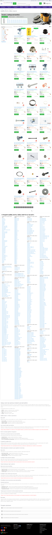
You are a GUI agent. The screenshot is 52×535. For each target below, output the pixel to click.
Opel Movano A (29, 309)
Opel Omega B (29, 312)
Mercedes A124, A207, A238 (44, 277)
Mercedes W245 (42, 320)
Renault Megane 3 (4, 331)
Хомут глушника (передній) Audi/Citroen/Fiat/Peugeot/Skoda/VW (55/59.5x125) (45, 71)
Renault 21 (3, 300)
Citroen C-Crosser (42, 221)
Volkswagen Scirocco (18, 383)
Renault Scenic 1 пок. (5, 335)
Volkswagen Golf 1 (17, 358)
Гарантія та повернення (41, 0)
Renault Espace (4, 310)
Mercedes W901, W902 (43, 323)
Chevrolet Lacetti (29, 219)
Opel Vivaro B (29, 320)
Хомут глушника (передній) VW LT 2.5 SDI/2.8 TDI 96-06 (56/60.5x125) (19, 71)
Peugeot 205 (16, 295)
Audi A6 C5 (3, 243)
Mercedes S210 (42, 296)
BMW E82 (16, 232)
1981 (10, 22)
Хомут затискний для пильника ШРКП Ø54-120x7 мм (44, 107)
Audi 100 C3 (3, 219)
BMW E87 (16, 233)
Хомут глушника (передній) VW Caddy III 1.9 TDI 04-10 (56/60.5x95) (32, 71)
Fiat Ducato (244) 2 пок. (30, 252)
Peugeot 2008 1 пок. (17, 293)
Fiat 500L (28, 244)
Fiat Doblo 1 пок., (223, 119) (31, 249)
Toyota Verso (42, 356)
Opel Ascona (29, 286)
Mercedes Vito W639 (43, 304)
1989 (26, 22)
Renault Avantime (4, 301)
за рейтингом (21, 26)
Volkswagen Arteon (17, 349)
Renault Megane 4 (4, 332)
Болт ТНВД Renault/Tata (43, 53)
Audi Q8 (3, 260)
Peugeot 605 (16, 316)
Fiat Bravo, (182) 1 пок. (30, 246)
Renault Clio (3, 303)
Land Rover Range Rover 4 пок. (19, 274)
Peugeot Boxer (17, 321)
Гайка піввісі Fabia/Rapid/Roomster (45, 124)
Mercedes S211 (42, 297)
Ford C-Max (41, 262)
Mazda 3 (28, 278)
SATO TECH (4, 39)
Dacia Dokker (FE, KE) (30, 224)
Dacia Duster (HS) (29, 226)
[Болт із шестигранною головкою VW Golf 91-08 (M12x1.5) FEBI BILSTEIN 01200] (32, 191)
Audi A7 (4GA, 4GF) (4, 246)
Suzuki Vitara (42, 333)
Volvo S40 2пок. (4, 351)
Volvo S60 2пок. (4, 352)
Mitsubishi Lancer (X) (18, 283)
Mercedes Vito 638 (42, 302)
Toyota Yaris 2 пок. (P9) (43, 359)
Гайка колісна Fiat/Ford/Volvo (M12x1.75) (18, 160)
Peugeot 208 (16, 298)
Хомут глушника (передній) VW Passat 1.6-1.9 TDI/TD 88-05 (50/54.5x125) (18, 36)
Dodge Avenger (29, 354)
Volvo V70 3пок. (4, 358)
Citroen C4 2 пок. (42, 232)
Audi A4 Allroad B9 (4, 232)
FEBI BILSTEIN (4, 34)
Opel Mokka (29, 308)
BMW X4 (16, 261)
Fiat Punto (28, 264)
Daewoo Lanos (29, 237)
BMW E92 (16, 237)
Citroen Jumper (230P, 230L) (44, 248)
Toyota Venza (42, 355)
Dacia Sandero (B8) (30, 232)
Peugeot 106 (16, 290)
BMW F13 (16, 245)
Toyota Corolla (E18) (43, 346)
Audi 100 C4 (3, 220)
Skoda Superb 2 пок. (17, 343)
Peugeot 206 (16, 296)
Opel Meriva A (29, 306)
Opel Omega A (29, 311)
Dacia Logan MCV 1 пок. (30, 230)
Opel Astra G (29, 288)
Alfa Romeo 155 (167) (30, 335)
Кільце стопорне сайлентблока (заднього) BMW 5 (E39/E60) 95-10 (19, 178)
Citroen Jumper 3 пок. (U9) (43, 250)
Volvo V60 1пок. (4, 357)
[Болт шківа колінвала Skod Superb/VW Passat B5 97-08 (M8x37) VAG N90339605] (32, 31)
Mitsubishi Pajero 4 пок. (18, 286)
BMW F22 (16, 248)
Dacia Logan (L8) (29, 228)
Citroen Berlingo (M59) (43, 220)
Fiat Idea (28, 257)
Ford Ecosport (42, 265)
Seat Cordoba (29, 326)
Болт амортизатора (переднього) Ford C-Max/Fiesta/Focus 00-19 (45, 178)
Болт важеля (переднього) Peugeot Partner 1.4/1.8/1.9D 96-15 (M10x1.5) (45, 143)
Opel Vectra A (29, 315)
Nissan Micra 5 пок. (5, 286)
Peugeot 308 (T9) (17, 305)
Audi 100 (3, 218)
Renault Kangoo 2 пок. (5, 319)
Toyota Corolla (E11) (43, 344)
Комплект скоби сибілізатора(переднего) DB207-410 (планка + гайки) (32, 125)
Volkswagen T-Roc (17, 386)
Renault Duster (4, 309)
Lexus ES (3, 276)
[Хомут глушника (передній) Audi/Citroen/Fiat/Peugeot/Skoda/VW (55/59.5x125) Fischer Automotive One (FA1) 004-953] (45, 67)
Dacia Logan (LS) (29, 229)
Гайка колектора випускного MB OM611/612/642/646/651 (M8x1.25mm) (19, 107)
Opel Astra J (29, 290)
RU (3, 0)
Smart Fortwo (29, 346)
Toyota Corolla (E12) (43, 345)
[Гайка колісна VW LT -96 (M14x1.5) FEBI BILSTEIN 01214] (45, 31)
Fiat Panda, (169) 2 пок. (30, 262)
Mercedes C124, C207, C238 (44, 278)
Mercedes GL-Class (42, 287)
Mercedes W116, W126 (43, 305)
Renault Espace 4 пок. (5, 312)
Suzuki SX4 (41, 332)
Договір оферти (42, 530)
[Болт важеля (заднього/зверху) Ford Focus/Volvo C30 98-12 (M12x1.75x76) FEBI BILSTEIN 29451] (19, 120)
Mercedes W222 (42, 319)
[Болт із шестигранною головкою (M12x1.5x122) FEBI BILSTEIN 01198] (32, 138)
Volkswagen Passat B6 (18, 373)
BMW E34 (16, 222)
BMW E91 (16, 236)
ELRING (3, 32)
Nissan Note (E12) (4, 288)
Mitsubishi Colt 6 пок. (18, 281)
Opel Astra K (29, 291)
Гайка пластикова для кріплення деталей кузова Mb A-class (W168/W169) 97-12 (19, 196)
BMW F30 (16, 250)
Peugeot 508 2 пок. (17, 315)
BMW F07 (16, 241)
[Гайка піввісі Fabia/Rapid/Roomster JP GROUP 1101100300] (45, 120)
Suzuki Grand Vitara (42, 330)
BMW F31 (16, 251)
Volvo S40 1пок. (4, 350)
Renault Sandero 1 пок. (5, 334)
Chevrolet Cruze (29, 218)
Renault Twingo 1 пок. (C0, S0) (6, 342)
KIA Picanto (3, 273)
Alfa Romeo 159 (29, 337)
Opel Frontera (29, 300)
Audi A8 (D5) (3, 251)
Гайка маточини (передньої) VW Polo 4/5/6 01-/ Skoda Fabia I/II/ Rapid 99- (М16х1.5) (32, 178)
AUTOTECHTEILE (4, 29)
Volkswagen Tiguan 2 (18, 388)
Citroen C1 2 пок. (42, 224)
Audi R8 (3, 261)
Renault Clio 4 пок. (4, 307)
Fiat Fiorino (28, 254)
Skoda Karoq (16, 335)
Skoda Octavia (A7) (17, 339)
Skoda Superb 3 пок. (17, 344)
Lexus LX (3, 279)
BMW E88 (16, 234)
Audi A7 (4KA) (4, 247)
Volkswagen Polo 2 (17, 379)
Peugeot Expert (17, 322)
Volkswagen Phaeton (18, 377)
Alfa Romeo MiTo (29, 343)
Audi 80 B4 (3, 224)
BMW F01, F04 (17, 239)
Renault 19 (3, 299)
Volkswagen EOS (17, 356)
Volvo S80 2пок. (4, 353)
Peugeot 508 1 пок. (17, 314)
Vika (2, 40)
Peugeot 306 (16, 302)
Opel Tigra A (29, 313)
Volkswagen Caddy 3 (18, 353)
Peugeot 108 (16, 292)
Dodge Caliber (29, 355)
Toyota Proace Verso (43, 352)
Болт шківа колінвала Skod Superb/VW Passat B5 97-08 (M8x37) (32, 36)
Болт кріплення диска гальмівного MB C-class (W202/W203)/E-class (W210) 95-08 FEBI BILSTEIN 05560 (19, 143)
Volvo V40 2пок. (4, 355)
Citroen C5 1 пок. (42, 239)
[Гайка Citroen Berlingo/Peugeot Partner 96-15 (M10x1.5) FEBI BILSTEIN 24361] (32, 49)
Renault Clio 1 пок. (4, 304)
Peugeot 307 (16, 303)
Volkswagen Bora (17, 350)
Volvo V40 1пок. (4, 354)
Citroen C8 (41, 243)
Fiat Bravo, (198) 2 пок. (30, 247)
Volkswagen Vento (17, 398)
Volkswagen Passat (17, 369)
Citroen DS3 (41, 244)
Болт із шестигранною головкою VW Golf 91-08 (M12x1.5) (32, 196)
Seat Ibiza (28, 327)
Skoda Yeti (16, 345)
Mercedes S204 (42, 294)
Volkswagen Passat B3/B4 (18, 371)
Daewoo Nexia (29, 239)
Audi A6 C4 (3, 242)
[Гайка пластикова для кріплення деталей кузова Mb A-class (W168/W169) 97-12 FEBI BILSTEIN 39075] (19, 191)
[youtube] (1, 530)
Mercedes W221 (42, 318)
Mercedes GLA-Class (43, 288)
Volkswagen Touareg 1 (18, 389)
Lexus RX (3, 280)
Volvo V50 (3, 356)
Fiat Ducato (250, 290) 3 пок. (31, 253)
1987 (22, 22)
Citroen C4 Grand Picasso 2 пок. (44, 236)
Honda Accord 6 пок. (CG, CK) (6, 266)
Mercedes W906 (42, 326)
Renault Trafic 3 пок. (5, 341)
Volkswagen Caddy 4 (18, 354)
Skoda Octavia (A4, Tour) (18, 337)
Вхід (50, 0)
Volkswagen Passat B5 (18, 372)
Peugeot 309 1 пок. (17, 306)
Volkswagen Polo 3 (17, 380)
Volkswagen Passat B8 (18, 375)
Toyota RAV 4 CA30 (42, 353)
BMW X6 (16, 263)
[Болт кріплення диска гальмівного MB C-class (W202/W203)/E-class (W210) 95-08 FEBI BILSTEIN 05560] (19, 138)
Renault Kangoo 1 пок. (5, 318)
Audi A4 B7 (3, 235)
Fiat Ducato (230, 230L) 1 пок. (31, 251)
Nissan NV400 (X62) (5, 291)
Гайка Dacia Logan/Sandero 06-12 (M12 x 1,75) (45, 89)
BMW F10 (16, 242)
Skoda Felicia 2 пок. (17, 334)
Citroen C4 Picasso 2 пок (43, 238)
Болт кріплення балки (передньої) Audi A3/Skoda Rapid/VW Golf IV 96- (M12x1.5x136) (32, 89)
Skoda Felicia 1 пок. (17, 333)
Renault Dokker (4, 308)
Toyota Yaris (41, 357)
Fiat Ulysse (28, 272)
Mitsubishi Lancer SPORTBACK (19, 284)
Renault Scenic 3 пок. (5, 337)
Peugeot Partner (17, 323)
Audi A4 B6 (3, 234)
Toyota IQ (41, 348)
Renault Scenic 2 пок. (5, 336)
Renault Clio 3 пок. (4, 306)
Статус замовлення (43, 525)
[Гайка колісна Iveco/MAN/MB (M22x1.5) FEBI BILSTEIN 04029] (45, 156)
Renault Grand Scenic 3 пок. (6, 316)
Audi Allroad (3, 252)
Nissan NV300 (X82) (5, 290)
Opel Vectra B (29, 316)
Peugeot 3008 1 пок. (17, 299)
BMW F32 (16, 252)
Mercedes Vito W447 (43, 303)
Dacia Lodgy (29, 227)
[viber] (3, 530)
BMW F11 (16, 243)
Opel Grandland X (29, 301)
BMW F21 (16, 247)
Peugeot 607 (16, 317)
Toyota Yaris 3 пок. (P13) (43, 360)
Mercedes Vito (42, 301)
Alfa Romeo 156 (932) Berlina (31, 336)
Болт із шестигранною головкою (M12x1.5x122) (32, 143)
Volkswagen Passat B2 (18, 370)
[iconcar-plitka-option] (49, 26)
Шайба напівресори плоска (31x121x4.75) (44, 196)
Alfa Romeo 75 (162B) (30, 339)
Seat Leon (28, 328)
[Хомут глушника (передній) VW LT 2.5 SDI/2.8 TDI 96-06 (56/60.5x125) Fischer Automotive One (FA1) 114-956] (19, 67)
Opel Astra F (29, 287)
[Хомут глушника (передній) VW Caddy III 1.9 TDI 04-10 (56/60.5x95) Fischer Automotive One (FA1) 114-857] (32, 67)
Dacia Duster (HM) (29, 225)
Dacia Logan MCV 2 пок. (30, 231)
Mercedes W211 (42, 315)
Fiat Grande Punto (29, 256)
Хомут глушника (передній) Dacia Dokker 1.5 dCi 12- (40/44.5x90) (19, 89)
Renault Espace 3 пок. (5, 311)
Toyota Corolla (42, 343)
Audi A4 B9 (3, 237)
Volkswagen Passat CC (18, 376)
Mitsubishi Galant (17, 282)
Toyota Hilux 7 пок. (42, 347)
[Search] (40, 3)
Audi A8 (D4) (3, 250)
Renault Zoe (3, 345)
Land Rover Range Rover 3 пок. (19, 273)
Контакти (47, 0)
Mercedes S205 (42, 295)
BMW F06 (16, 240)
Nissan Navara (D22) (5, 287)
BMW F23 (16, 249)
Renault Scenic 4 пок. (5, 338)
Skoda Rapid (16, 340)
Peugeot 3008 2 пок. (17, 300)
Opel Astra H (29, 289)
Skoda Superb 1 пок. (17, 342)
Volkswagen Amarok (18, 348)
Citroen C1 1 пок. (42, 223)
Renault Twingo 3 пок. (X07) (6, 344)
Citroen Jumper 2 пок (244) (44, 249)
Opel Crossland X (29, 299)
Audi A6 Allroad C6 (4, 240)
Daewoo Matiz (29, 238)
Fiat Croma (28, 248)
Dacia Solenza (29, 234)
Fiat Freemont (29, 255)
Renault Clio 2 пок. (4, 305)
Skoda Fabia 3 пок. (17, 331)
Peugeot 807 (16, 319)
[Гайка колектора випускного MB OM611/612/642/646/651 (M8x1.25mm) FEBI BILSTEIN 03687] (19, 102)
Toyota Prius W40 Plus (43, 351)
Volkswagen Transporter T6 (19, 397)
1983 (14, 22)
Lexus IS (3, 278)
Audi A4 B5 (3, 233)
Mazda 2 (28, 277)
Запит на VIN (16, 528)
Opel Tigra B (29, 314)
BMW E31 (16, 221)
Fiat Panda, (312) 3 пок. (30, 263)
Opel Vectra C (29, 317)
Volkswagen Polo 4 (17, 381)
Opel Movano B (29, 310)
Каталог (41, 531)
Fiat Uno (28, 273)
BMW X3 (16, 260)
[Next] (32, 207)
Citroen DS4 (41, 245)
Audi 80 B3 (3, 223)
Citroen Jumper (42, 247)
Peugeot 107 (16, 291)
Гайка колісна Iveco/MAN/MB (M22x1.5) (44, 160)
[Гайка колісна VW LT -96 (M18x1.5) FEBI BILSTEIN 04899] (19, 49)
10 (30, 207)
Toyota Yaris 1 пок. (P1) (43, 358)
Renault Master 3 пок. (5, 327)
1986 (20, 22)
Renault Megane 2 (4, 330)
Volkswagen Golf (17, 357)
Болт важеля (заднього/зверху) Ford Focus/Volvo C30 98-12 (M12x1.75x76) (19, 125)
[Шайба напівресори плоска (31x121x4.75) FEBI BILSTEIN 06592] (45, 191)
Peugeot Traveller (17, 324)
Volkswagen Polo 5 (17, 382)
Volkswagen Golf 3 (17, 360)
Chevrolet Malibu (29, 220)
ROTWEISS (3, 38)
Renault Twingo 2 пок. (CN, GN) (6, 343)
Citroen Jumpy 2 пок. (43, 252)
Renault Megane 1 (4, 329)
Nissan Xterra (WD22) (5, 296)
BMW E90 (16, 235)
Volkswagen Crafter (17, 355)
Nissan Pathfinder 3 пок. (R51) (6, 292)
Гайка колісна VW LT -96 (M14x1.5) (45, 35)
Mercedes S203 (42, 293)
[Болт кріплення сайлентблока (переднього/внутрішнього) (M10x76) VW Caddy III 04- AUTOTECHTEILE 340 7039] (32, 156)
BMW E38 (16, 224)
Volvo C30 (3, 348)
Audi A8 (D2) (3, 248)
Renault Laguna (4, 320)
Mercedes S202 (42, 292)
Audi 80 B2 (3, 222)
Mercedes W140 (42, 307)
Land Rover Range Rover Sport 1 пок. (20, 275)
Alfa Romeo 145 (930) (30, 332)
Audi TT (3, 262)
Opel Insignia (29, 302)
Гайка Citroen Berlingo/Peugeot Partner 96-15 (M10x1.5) (31, 54)
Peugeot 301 (16, 301)
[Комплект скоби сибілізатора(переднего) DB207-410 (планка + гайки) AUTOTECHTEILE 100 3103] (32, 120)
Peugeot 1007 (16, 289)
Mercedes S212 (42, 298)
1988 (24, 22)
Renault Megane (4, 328)
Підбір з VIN (14, 3)
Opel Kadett (28, 305)
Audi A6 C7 (3, 245)
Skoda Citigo (16, 327)
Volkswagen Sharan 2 (18, 385)
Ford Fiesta (41, 266)
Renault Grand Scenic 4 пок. (6, 317)
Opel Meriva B (29, 307)
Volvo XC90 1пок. (4, 361)
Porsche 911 (29, 358)
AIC (2, 28)
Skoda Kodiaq (17, 336)
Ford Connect (42, 263)
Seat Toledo (29, 329)
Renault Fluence (4, 314)
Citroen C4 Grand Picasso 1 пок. (44, 235)
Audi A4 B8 (3, 236)
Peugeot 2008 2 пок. (17, 294)
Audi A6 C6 (3, 244)
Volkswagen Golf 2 (17, 359)
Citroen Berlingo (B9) (43, 218)
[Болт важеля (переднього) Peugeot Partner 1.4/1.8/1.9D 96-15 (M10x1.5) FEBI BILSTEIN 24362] (45, 138)
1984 (16, 22)
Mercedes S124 (42, 291)
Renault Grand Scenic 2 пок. (6, 315)
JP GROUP (3, 35)
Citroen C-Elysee (42, 222)
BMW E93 (16, 238)
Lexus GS (3, 277)
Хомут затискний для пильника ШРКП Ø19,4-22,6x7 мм (31, 107)
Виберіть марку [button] (12, 16)
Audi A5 (3, 238)
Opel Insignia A (29, 303)
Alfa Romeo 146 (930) (30, 333)
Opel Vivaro (28, 318)
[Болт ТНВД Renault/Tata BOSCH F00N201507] (45, 49)
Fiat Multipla (29, 260)
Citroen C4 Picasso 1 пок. (43, 237)
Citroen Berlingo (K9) (43, 219)
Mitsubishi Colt (17, 280)
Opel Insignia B (29, 304)
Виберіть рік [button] (4, 16)
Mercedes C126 (42, 279)
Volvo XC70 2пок (4, 360)
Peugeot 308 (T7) (17, 304)
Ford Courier (41, 264)
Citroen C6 (41, 242)
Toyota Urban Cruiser (43, 354)
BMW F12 (16, 244)
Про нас (41, 532)
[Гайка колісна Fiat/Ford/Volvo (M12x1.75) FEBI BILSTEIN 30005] (19, 156)
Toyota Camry (42, 342)
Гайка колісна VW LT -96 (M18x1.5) (19, 53)
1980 (8, 22)
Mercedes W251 (42, 322)
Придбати (16, 43)
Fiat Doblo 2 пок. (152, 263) (31, 250)
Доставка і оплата (34, 0)
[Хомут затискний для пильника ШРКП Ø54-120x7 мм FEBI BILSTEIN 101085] (45, 102)
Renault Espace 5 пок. (5, 313)
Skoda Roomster (17, 341)
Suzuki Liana (41, 331)
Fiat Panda (28, 261)
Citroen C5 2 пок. (42, 240)
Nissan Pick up (4, 293)
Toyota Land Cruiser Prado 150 (44, 349)
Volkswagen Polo (17, 378)
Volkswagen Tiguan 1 (18, 387)
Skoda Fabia (16, 328)
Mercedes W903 (42, 324)
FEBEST (4, 33)
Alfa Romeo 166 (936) (30, 338)
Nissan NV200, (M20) (5, 289)
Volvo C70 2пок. (4, 349)
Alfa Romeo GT (29, 342)
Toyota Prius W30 (42, 350)
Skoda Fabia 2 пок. (17, 330)
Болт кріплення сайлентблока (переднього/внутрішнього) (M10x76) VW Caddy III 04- (31, 160)
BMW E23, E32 (17, 220)
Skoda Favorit (17, 332)
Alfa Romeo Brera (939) (30, 340)
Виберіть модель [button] (20, 16)
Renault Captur (4, 302)
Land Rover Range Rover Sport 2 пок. (20, 276)
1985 (18, 22)
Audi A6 (3, 239)
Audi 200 (3, 221)
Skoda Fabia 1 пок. (17, 329)
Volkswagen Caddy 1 (18, 351)
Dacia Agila (28, 223)
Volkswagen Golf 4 (17, 361)
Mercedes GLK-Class (43, 289)
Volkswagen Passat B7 (18, 374)
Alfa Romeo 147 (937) (30, 334)
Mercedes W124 (42, 306)
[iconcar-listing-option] (50, 26)
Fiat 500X (28, 245)
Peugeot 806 (16, 318)
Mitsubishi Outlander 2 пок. (18, 285)
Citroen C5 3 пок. (42, 241)
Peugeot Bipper (17, 320)
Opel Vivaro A (29, 319)
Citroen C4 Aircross (42, 233)
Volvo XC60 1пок (4, 359)
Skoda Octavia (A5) (17, 338)
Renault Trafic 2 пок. (5, 340)
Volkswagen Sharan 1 (18, 384)
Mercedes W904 (42, 325)
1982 (12, 22)
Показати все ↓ (3, 41)
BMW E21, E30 (17, 219)
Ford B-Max (41, 261)
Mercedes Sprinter (42, 299)
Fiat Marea (28, 259)
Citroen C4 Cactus (42, 234)
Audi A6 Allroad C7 (4, 241)
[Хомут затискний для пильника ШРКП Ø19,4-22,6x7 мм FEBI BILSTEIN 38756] (32, 102)
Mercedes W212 (42, 316)
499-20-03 (7, 2)
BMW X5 (16, 262)
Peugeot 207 (16, 297)
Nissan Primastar (4, 294)
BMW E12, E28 (17, 218)
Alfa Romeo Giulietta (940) (31, 341)
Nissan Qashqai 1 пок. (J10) (6, 295)
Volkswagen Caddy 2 (18, 352)
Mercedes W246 (42, 321)
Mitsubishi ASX (17, 279)
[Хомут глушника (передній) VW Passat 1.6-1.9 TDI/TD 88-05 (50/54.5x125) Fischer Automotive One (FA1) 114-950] (20, 31)
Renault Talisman (4, 339)
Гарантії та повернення (43, 529)
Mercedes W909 (42, 327)
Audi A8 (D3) (3, 249)
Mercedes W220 (42, 317)
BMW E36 (16, 223)
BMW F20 (16, 246)
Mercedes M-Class (42, 290)
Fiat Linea (28, 258)
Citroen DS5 (41, 246)
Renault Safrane (4, 333)
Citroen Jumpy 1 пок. (43, 251)
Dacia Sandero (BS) (30, 233)
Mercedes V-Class (42, 300)
